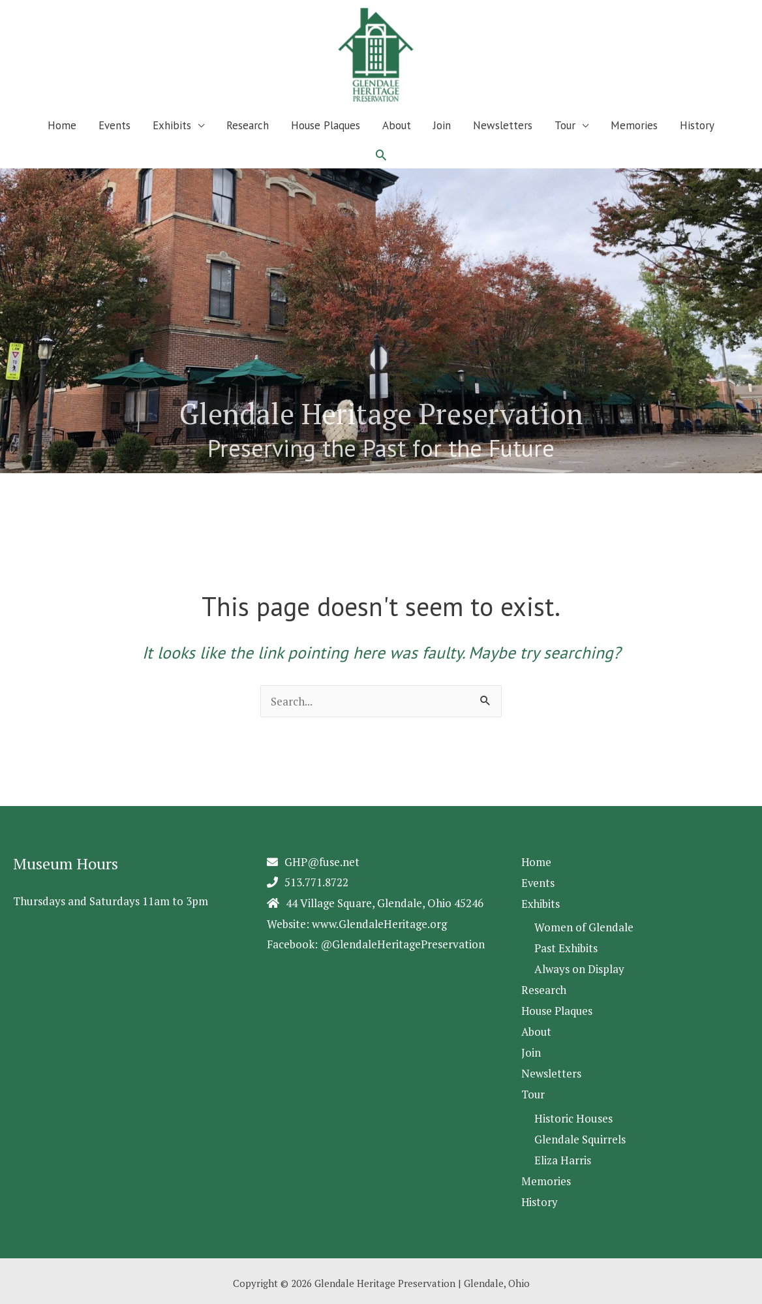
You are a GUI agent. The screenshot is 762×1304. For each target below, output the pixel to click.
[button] (381, 154)
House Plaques (325, 125)
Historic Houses (573, 1114)
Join (442, 125)
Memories (634, 125)
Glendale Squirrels (580, 1135)
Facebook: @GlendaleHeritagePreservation (376, 944)
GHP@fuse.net (321, 861)
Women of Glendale (583, 926)
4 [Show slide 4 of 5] (57, 484)
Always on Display (579, 967)
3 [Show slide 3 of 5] (41, 484)
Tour (565, 125)
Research (247, 125)
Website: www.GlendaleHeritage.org (357, 923)
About (396, 125)
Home (62, 125)
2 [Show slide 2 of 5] (24, 484)
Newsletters (502, 125)
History (697, 125)
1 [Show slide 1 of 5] (8, 484)
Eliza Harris (562, 1155)
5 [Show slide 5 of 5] (73, 484)
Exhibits (172, 125)
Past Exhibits (566, 947)
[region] (381, 333)
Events (114, 125)
